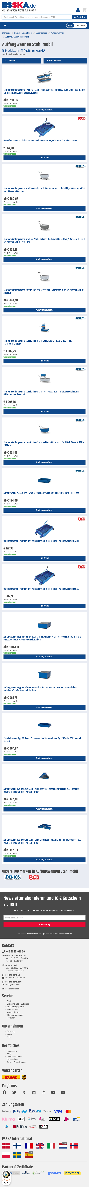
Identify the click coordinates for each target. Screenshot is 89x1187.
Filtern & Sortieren (53, 60)
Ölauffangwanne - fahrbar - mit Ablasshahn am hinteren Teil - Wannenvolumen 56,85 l (41, 589)
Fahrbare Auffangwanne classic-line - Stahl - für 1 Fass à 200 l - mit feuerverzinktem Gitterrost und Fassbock (41, 393)
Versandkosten (13, 1012)
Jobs (9, 1037)
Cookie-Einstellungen (16, 1062)
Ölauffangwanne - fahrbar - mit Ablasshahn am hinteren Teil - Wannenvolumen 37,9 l (41, 541)
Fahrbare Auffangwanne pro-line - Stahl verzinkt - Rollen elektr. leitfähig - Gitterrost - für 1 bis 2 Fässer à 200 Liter (44, 190)
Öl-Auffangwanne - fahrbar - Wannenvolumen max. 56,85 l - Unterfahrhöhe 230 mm (40, 141)
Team (9, 1034)
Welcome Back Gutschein (18, 1004)
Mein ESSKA (12, 1009)
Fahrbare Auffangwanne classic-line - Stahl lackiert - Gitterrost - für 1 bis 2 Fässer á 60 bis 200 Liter (43, 444)
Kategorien (10, 60)
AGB (9, 1054)
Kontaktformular (10, 989)
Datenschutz (12, 1059)
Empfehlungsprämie (15, 1007)
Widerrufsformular (15, 1056)
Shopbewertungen (15, 1015)
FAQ (9, 1001)
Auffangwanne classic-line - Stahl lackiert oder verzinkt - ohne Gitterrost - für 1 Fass (41, 493)
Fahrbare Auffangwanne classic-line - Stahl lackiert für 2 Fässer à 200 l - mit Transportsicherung (37, 342)
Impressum (12, 1051)
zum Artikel (45, 157)
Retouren (11, 1018)
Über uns (11, 1032)
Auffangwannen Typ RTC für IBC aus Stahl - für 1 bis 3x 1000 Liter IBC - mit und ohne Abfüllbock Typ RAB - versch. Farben (40, 689)
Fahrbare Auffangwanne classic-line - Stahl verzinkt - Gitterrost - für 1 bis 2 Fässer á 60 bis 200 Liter (43, 291)
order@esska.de (10, 984)
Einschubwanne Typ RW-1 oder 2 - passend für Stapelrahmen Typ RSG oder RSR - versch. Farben (42, 739)
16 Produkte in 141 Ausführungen (23, 50)
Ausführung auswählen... (44, 109)
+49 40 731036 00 (13, 951)
